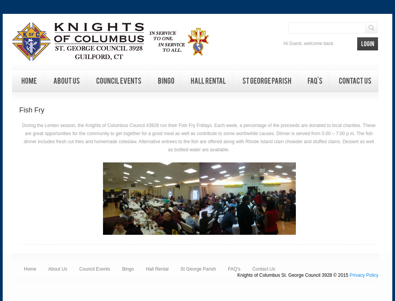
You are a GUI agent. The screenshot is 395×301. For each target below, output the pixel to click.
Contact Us (263, 269)
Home (30, 269)
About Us (57, 269)
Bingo (128, 269)
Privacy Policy (363, 275)
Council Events (94, 269)
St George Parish (198, 269)
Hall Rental (157, 269)
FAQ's (234, 269)
